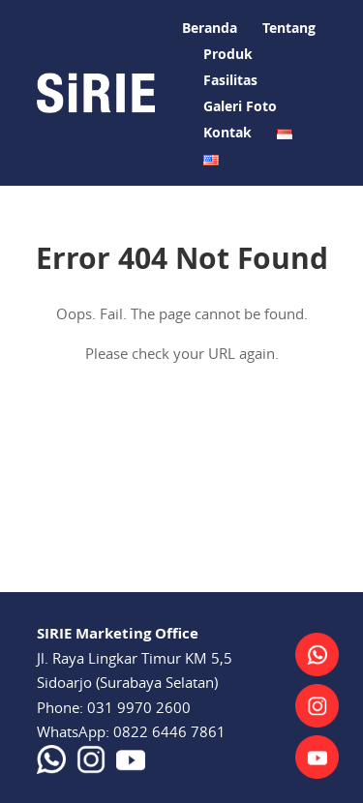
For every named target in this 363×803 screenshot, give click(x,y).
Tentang (289, 27)
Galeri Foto (240, 106)
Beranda (209, 27)
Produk (228, 54)
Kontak (227, 132)
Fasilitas (230, 80)
